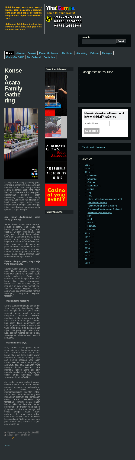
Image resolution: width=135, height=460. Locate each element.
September (93, 185)
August (91, 189)
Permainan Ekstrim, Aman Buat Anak (105, 209)
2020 (87, 168)
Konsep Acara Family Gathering (102, 206)
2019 (87, 172)
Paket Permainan (22, 435)
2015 (87, 244)
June (90, 196)
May (90, 216)
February (92, 226)
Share (7, 445)
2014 (87, 248)
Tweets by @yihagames (93, 147)
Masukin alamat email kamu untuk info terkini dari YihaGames (104, 115)
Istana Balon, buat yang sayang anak (105, 199)
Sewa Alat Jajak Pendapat (100, 212)
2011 (87, 259)
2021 (87, 165)
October (92, 182)
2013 (87, 252)
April (90, 219)
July (90, 192)
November (93, 179)
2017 (87, 237)
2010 (87, 263)
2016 (87, 241)
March (91, 222)
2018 (87, 233)
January (92, 229)
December (93, 175)
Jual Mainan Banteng (97, 202)
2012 (87, 255)
